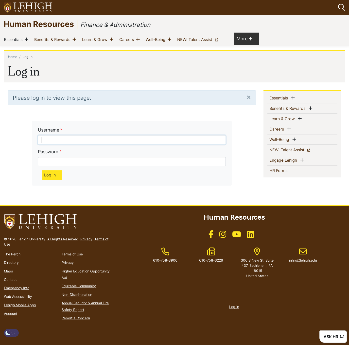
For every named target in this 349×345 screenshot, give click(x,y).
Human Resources (39, 23)
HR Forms (286, 170)
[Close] (249, 97)
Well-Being (156, 39)
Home (12, 57)
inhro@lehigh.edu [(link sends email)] (303, 255)
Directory (11, 262)
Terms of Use (72, 254)
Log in (234, 307)
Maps (8, 271)
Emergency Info (16, 288)
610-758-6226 (211, 260)
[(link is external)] (211, 235)
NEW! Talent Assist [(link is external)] (198, 39)
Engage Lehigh (284, 160)
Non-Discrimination (77, 294)
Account (10, 313)
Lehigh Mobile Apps (20, 305)
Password (48, 152)
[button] (340, 7)
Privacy (86, 239)
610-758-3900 (165, 260)
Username (48, 130)
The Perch (12, 254)
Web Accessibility (18, 296)
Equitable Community (79, 286)
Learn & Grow (95, 39)
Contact (10, 279)
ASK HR (334, 336)
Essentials (14, 39)
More (244, 38)
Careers (127, 39)
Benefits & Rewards (53, 39)
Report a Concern (76, 318)
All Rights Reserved (62, 239)
